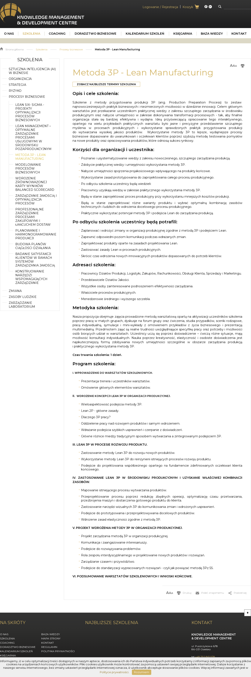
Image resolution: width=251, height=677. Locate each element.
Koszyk (188, 7)
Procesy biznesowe (71, 49)
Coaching (7, 642)
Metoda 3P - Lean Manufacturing (30, 157)
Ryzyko (15, 91)
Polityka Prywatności (58, 651)
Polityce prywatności (114, 672)
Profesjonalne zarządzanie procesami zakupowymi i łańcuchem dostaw (33, 217)
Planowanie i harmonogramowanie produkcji (35, 234)
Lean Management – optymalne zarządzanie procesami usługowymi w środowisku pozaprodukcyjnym (33, 137)
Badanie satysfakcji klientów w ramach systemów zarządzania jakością (35, 259)
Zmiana (15, 291)
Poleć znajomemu (212, 592)
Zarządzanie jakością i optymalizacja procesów (36, 199)
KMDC (5, 5)
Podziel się (240, 592)
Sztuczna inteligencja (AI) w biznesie (32, 71)
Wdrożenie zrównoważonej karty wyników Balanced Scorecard (34, 184)
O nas (4, 634)
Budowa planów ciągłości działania (33, 246)
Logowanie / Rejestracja (160, 7)
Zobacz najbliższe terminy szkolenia (106, 84)
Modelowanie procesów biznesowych (28, 168)
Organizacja (20, 79)
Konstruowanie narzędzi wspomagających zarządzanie (31, 277)
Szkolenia (41, 49)
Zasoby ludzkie (23, 297)
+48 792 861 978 (205, 656)
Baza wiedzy (50, 634)
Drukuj (187, 592)
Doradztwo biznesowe (18, 647)
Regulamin (49, 647)
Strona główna (14, 49)
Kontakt (47, 642)
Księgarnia (8, 655)
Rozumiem (141, 672)
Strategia (17, 85)
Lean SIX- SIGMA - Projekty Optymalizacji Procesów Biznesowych (29, 112)
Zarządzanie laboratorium (22, 305)
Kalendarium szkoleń (16, 651)
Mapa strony (50, 638)
